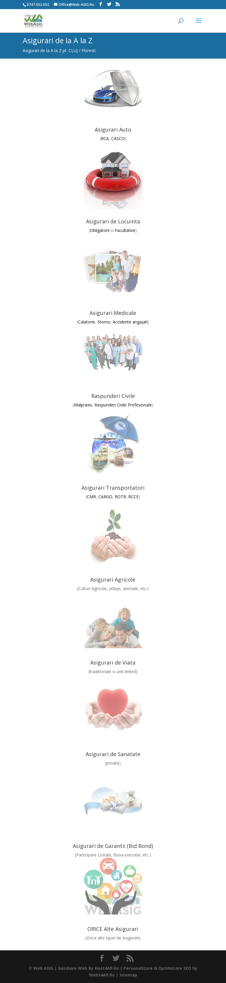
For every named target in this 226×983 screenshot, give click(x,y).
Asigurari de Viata (112, 662)
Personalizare (138, 968)
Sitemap (128, 975)
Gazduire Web (72, 968)
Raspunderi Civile (113, 395)
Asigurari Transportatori (113, 487)
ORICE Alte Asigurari (112, 928)
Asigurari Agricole (112, 579)
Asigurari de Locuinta (113, 221)
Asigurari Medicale (112, 312)
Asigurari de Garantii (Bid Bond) (113, 845)
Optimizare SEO (174, 968)
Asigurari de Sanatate (113, 754)
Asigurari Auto (113, 129)
